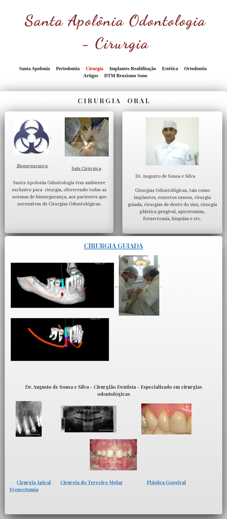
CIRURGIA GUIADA (113, 245)
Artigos (90, 75)
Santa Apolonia (34, 68)
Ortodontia (195, 68)
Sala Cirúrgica (86, 168)
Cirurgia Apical (34, 482)
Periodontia (68, 68)
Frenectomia (23, 489)
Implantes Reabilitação (132, 68)
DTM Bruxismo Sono (125, 75)
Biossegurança (32, 165)
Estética (170, 68)
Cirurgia (94, 68)
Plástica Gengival (166, 482)
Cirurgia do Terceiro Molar (91, 482)
